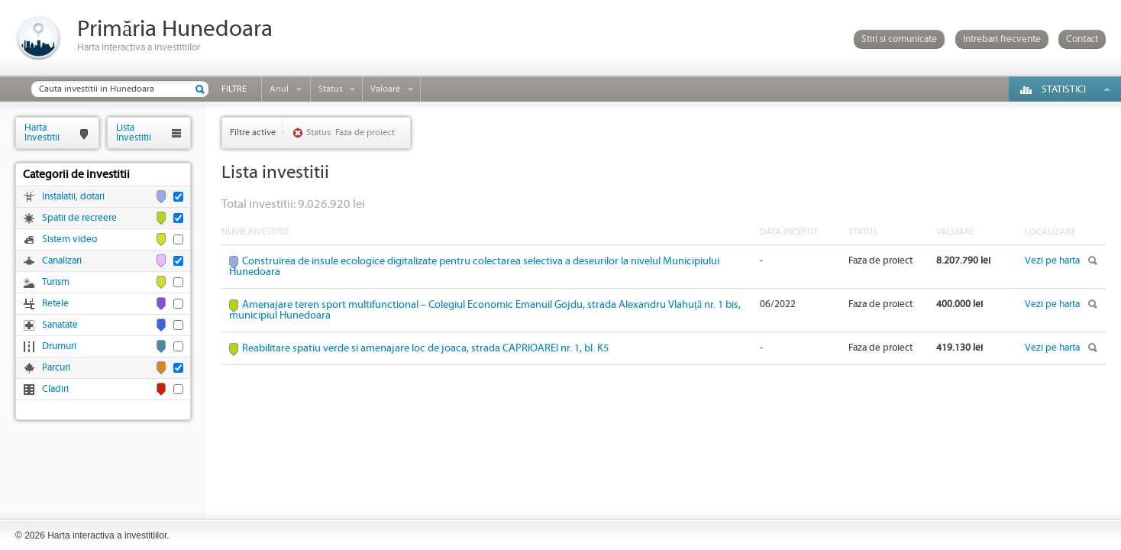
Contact (1082, 39)
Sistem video (69, 239)
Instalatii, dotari (73, 196)
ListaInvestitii (133, 132)
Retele (55, 303)
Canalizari (62, 261)
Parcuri (56, 368)
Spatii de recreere (79, 218)
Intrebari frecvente (1002, 39)
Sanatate (60, 325)
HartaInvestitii (42, 132)
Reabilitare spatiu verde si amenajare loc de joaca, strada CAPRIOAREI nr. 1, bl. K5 (425, 348)
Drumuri (59, 346)
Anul (279, 89)
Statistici (1064, 89)
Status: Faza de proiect (350, 133)
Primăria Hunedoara (175, 29)
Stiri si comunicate (899, 39)
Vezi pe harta (1052, 261)
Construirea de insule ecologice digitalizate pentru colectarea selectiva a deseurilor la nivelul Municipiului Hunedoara (474, 266)
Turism (55, 282)
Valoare (385, 89)
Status (330, 89)
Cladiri (55, 389)
